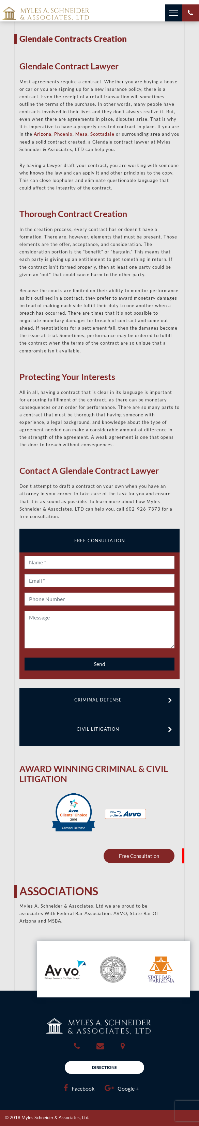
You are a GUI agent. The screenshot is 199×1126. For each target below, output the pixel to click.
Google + (120, 1088)
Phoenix (63, 134)
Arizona (42, 134)
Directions (104, 1067)
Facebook (77, 1088)
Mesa (81, 134)
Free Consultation (139, 856)
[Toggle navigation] (173, 12)
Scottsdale (102, 134)
